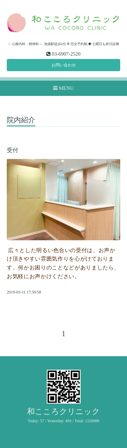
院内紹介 (21, 120)
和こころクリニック (63, 411)
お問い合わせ (63, 65)
